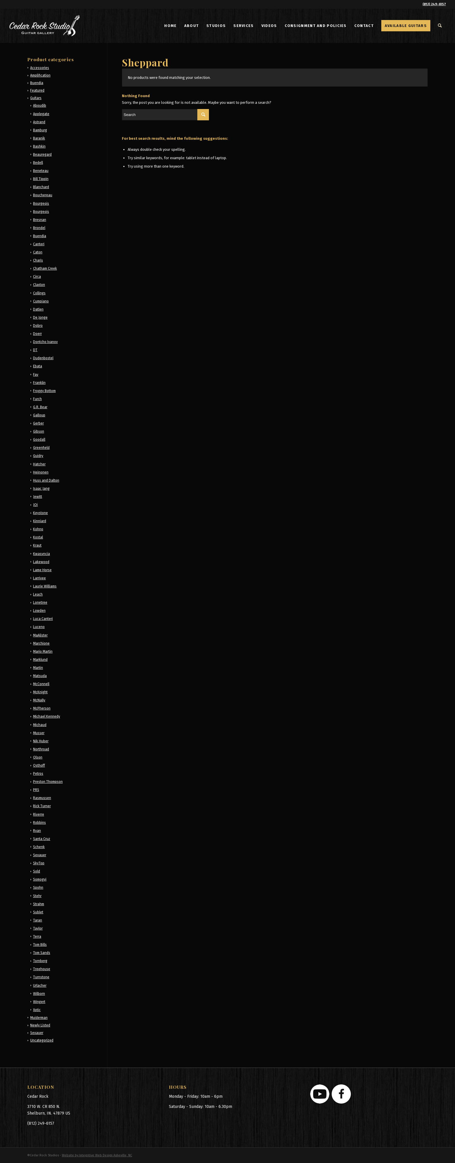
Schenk (39, 847)
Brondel (39, 228)
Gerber (38, 423)
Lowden (39, 611)
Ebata (37, 366)
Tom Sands (41, 953)
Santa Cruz (41, 839)
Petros (38, 774)
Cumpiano (41, 301)
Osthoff (39, 765)
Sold (36, 871)
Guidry (38, 456)
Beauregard (42, 155)
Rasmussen (42, 798)
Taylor (38, 928)
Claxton (39, 285)
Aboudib (39, 106)
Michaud (39, 725)
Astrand (39, 122)
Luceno (39, 627)
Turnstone (41, 977)
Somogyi (39, 879)
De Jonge (40, 317)
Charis (38, 260)
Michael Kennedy (46, 716)
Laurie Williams (45, 586)
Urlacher (39, 986)
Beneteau (40, 171)
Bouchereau (42, 195)
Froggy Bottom (44, 391)
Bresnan (39, 220)
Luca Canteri (43, 619)
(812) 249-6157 (434, 4)
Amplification (40, 75)
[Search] (440, 26)
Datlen (38, 309)
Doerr (37, 334)
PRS (36, 790)
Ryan (37, 831)
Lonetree (40, 602)
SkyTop (38, 863)
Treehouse (41, 969)
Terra (37, 937)
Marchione (41, 643)
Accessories (39, 68)
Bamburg (40, 130)
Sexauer (39, 855)
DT (35, 350)
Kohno (38, 529)
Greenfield (41, 448)
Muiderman (39, 1018)
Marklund (40, 660)
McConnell (41, 684)
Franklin (39, 383)
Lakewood (41, 562)
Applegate (41, 114)
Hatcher (39, 464)
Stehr (37, 896)
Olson (37, 757)
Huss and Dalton (46, 480)
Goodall (39, 440)
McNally (39, 700)
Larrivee (39, 578)
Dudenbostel (43, 358)
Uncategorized (41, 1040)
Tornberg (40, 961)
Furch (37, 399)
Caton (37, 252)
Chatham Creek (45, 268)
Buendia (36, 83)
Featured (37, 90)
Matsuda (40, 676)
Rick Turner (42, 806)
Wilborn (39, 994)
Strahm (38, 904)
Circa (37, 277)
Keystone (40, 513)
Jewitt (37, 497)
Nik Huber (40, 741)
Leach (38, 594)
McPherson (41, 708)
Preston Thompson (48, 782)
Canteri (38, 244)
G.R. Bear (40, 407)
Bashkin (39, 146)
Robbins (39, 823)
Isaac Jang (41, 489)
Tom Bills (40, 945)
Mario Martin (43, 651)
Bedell (38, 163)
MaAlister (40, 635)
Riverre (38, 814)
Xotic (37, 1010)
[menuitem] (170, 26)
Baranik (39, 138)
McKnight (40, 692)
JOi (35, 505)
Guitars (35, 98)
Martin (38, 668)
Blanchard (41, 187)
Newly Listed (40, 1025)
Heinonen (40, 472)
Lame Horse (42, 570)
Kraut (37, 545)
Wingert (39, 1002)
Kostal (38, 537)
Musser (38, 733)
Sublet (38, 912)
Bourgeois (41, 204)
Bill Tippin (40, 179)
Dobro (38, 326)
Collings (39, 293)
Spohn (38, 888)
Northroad (41, 749)
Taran (37, 920)
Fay (35, 375)
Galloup (39, 415)
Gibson (38, 431)
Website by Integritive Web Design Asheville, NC (97, 1155)
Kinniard (39, 521)
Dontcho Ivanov (45, 342)
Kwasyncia (41, 554)
